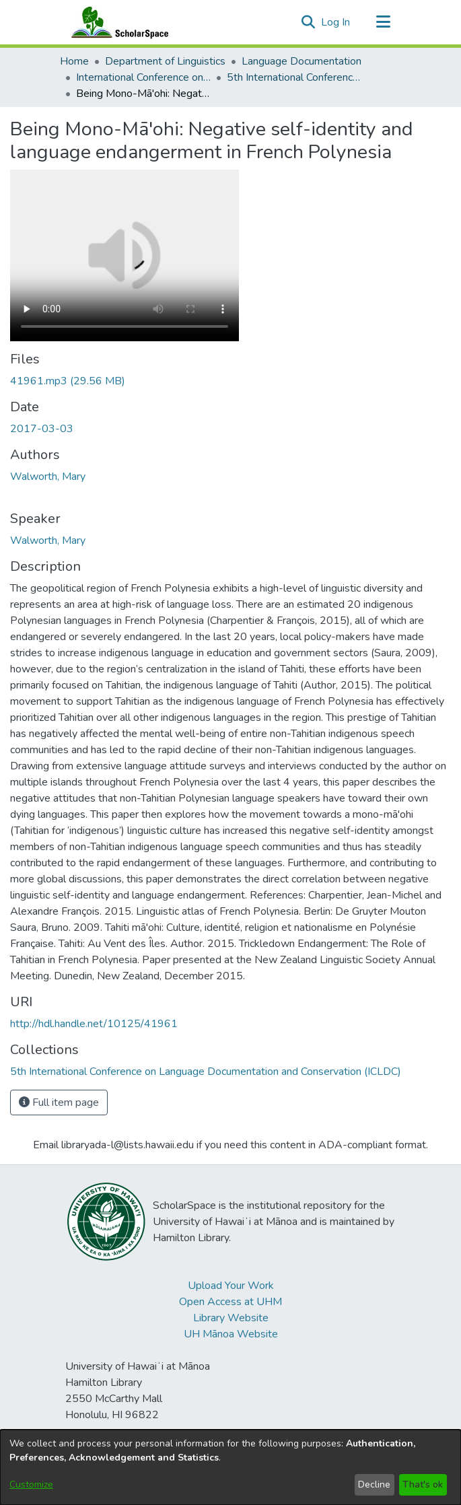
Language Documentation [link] (301, 61)
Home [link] (74, 61)
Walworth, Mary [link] (47, 476)
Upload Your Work (231, 1285)
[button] (308, 22)
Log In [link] (336, 22)
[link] (67, 381)
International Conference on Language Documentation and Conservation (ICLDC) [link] (143, 77)
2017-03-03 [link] (41, 428)
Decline (374, 1484)
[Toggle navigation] (383, 22)
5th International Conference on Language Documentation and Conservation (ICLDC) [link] (294, 77)
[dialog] (230, 1467)
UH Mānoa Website (231, 1334)
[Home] (117, 22)
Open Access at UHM (230, 1301)
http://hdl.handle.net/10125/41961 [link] (94, 1023)
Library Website (231, 1317)
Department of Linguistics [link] (165, 61)
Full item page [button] (59, 1102)
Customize (31, 1484)
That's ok (422, 1484)
